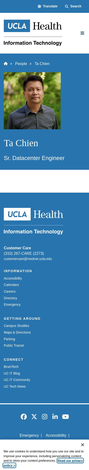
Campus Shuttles (16, 326)
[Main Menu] (82, 33)
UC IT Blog (12, 373)
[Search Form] (73, 6)
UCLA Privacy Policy (43, 443)
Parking (9, 339)
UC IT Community (17, 380)
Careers (10, 291)
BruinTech (11, 367)
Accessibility (13, 278)
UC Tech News (15, 386)
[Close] (82, 449)
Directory (10, 298)
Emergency (12, 304)
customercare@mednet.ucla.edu (28, 259)
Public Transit (14, 345)
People (21, 64)
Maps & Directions (17, 332)
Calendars (11, 285)
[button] (47, 6)
